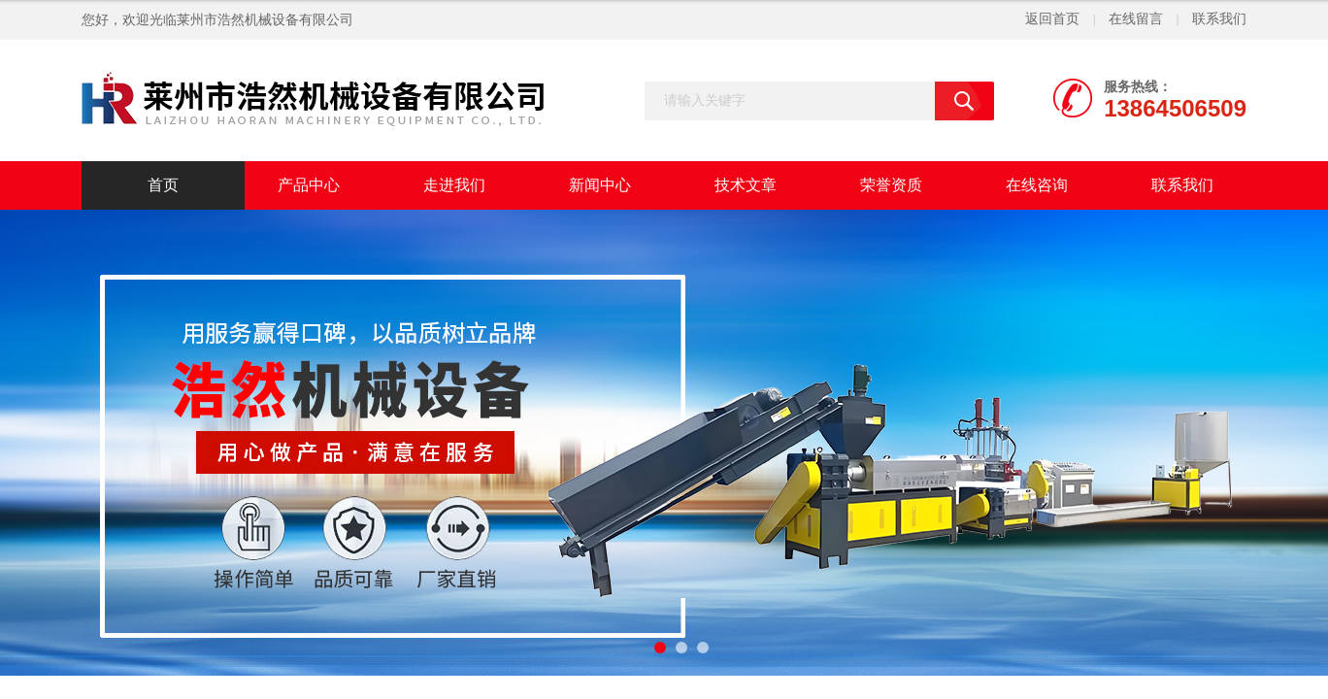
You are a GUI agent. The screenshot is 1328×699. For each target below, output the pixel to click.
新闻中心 (600, 185)
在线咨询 (1037, 185)
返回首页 (1052, 19)
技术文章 (745, 185)
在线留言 (1136, 19)
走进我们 (454, 185)
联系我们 (1219, 19)
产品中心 (309, 185)
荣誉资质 (891, 185)
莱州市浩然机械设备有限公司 (265, 20)
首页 (163, 185)
